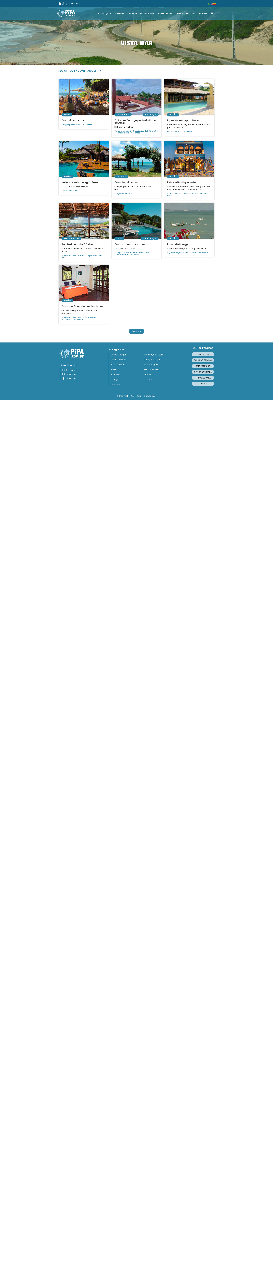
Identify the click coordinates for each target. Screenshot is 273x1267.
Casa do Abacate (72, 120)
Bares (67, 114)
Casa (119, 238)
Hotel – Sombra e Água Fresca (81, 182)
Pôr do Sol (153, 131)
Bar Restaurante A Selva (77, 244)
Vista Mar (87, 124)
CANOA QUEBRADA (203, 372)
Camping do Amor (126, 182)
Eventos (119, 13)
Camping (121, 176)
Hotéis (173, 114)
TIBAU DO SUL (203, 354)
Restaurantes (71, 238)
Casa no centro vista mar (131, 244)
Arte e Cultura (174, 193)
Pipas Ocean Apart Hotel (183, 120)
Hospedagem (147, 13)
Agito (170, 252)
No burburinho (174, 131)
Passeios (132, 13)
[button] (212, 13)
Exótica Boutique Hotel (181, 182)
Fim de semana (85, 317)
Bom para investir (122, 131)
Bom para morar (141, 252)
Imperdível (75, 124)
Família (81, 255)
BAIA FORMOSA (203, 366)
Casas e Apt (123, 114)
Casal (64, 190)
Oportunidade (140, 131)
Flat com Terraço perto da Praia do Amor (135, 122)
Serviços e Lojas (186, 13)
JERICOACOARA (203, 377)
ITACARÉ (203, 383)
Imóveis (203, 13)
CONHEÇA (104, 13)
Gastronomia (165, 13)
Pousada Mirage (177, 244)
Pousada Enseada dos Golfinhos (82, 306)
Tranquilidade (122, 132)
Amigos (65, 124)
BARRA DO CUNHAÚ (203, 360)
